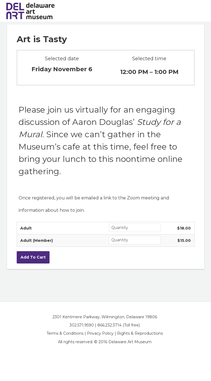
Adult (26, 228)
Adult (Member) (36, 240)
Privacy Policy (100, 333)
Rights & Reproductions (140, 333)
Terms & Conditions (65, 333)
